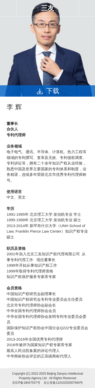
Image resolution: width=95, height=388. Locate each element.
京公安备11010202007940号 (63, 382)
